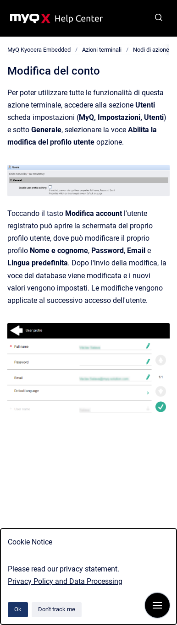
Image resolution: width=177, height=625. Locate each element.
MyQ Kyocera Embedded (39, 49)
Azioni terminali (102, 49)
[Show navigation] (157, 605)
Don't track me (56, 609)
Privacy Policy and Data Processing (65, 581)
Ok (18, 609)
